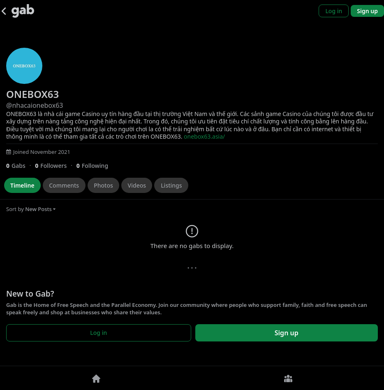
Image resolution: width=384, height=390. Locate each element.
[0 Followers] (55, 165)
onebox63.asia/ (204, 136)
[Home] (96, 378)
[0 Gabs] (20, 165)
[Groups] (288, 378)
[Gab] (23, 11)
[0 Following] (95, 165)
